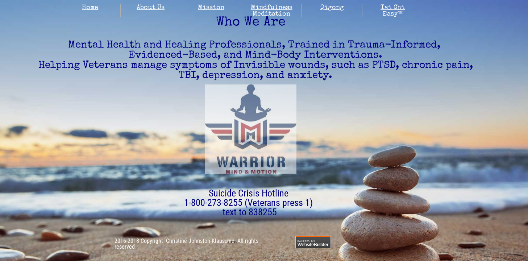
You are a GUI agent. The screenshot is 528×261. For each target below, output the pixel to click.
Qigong (332, 7)
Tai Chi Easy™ (393, 10)
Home (90, 7)
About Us (151, 7)
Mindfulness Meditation (271, 10)
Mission (211, 7)
